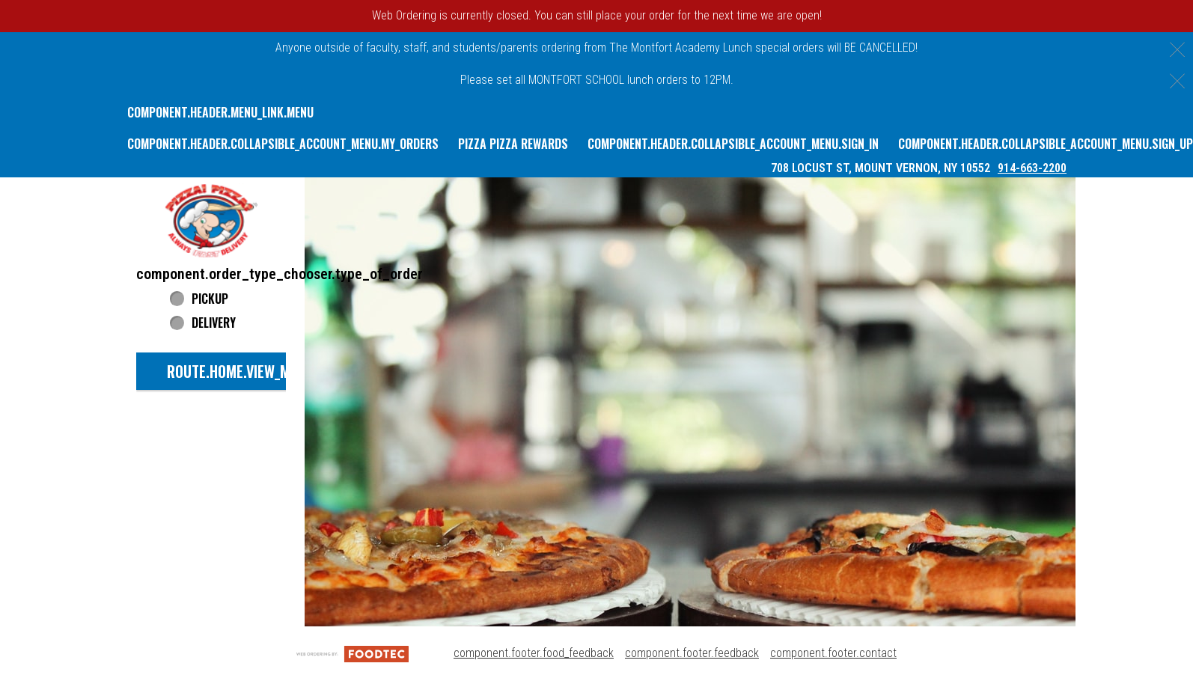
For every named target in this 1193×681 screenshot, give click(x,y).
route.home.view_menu (240, 371)
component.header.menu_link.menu (220, 112)
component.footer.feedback (692, 653)
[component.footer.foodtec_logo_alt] (352, 653)
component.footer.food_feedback (534, 653)
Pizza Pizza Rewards (513, 144)
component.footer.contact (833, 653)
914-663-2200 (1032, 168)
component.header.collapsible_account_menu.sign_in (733, 144)
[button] (211, 220)
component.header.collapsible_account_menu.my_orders (283, 144)
